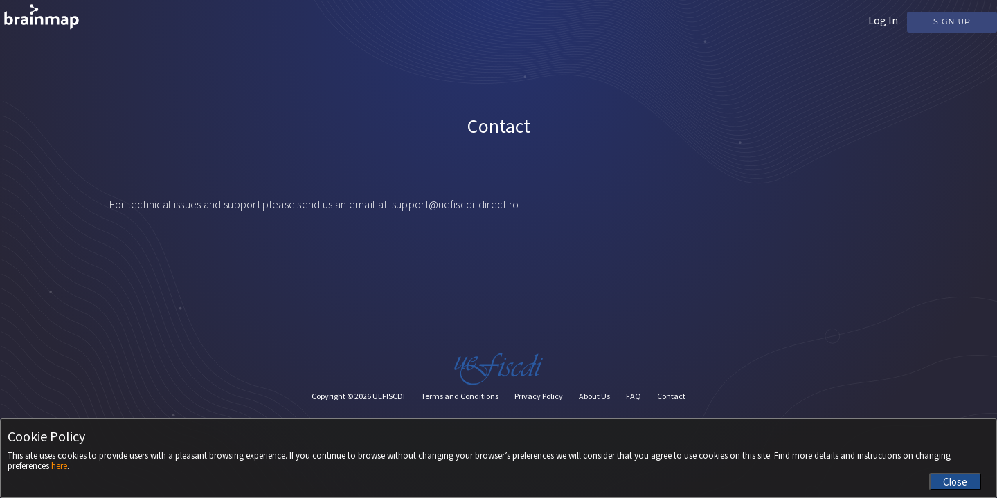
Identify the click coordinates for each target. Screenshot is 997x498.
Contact (671, 396)
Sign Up (952, 21)
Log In (883, 20)
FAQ (633, 396)
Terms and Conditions (459, 396)
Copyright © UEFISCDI (358, 396)
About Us (594, 396)
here (59, 466)
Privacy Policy (538, 396)
